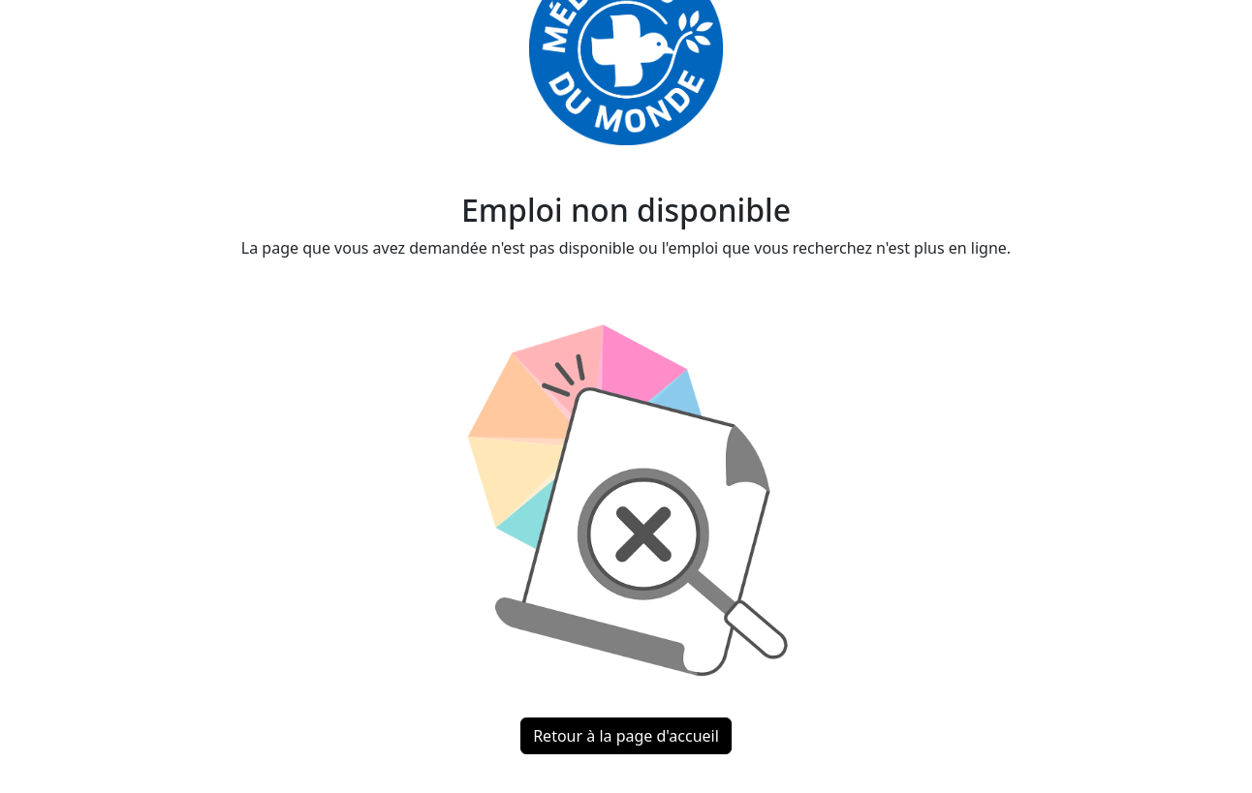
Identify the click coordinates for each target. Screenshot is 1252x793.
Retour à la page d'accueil (626, 736)
